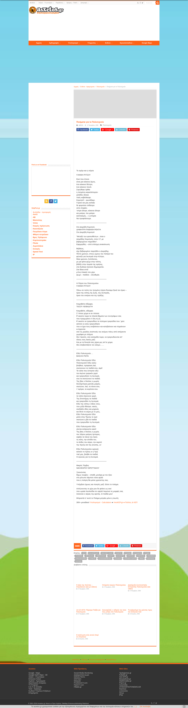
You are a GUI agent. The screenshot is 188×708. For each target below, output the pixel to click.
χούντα (78, 561)
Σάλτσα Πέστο (79, 677)
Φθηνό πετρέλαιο (40, 234)
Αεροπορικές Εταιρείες (37, 683)
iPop (121, 695)
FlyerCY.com (79, 685)
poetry (119, 553)
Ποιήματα (151, 556)
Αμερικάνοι (101, 556)
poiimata (79, 556)
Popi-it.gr (84, 660)
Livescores (123, 691)
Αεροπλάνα (38, 246)
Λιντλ (35, 214)
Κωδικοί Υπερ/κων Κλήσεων (39, 691)
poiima (147, 553)
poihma (128, 553)
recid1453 (89, 556)
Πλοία (35, 243)
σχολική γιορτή (130, 558)
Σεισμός (36, 249)
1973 (84, 553)
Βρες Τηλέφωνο (40, 237)
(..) (136, 707)
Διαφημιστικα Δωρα (81, 675)
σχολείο (118, 558)
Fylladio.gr (123, 675)
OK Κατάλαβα (145, 707)
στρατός (92, 558)
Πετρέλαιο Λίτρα (40, 231)
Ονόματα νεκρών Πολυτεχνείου (114, 585)
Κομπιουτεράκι (39, 240)
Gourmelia (123, 685)
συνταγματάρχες (105, 558)
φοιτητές (150, 558)
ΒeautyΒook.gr (111, 660)
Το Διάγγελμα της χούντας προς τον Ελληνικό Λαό (140, 611)
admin (81, 125)
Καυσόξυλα (38, 229)
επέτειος (140, 556)
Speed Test (38, 252)
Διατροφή (84, 3)
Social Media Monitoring (83, 673)
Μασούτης (37, 220)
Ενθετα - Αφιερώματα (87, 87)
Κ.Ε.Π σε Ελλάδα (35, 687)
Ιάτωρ (121, 693)
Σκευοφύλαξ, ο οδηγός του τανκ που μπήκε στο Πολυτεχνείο (114, 611)
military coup (107, 553)
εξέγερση (120, 556)
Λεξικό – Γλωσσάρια (45, 3)
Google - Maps (34, 673)
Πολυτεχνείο (100, 87)
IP (34, 254)
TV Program (33, 685)
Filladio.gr (78, 687)
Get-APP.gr (123, 677)
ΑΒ (34, 217)
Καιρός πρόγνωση (41, 226)
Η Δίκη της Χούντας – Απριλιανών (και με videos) (86, 586)
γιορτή (111, 556)
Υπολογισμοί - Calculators (100, 502)
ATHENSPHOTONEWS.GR (130, 687)
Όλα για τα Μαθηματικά (97, 660)
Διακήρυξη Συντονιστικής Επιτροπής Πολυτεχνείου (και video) (139, 587)
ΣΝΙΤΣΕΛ (77, 679)
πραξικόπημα (81, 558)
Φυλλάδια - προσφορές (42, 212)
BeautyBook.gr (125, 679)
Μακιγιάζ (77, 681)
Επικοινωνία (72, 703)
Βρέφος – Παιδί (72, 3)
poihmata (137, 553)
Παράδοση (59, 3)
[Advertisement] (111, 22)
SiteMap (65, 703)
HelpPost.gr (76, 660)
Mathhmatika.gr (125, 681)
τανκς (141, 558)
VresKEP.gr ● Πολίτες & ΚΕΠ (125, 502)
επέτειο (131, 556)
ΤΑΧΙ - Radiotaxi (35, 689)
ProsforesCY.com (80, 683)
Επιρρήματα (33, 693)
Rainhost (122, 689)
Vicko (35, 223)
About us (48, 703)
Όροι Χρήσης (56, 703)
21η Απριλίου (93, 553)
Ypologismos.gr (125, 673)
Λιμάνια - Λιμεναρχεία (37, 681)
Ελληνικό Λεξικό (35, 679)
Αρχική (76, 87)
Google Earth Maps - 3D (38, 675)
